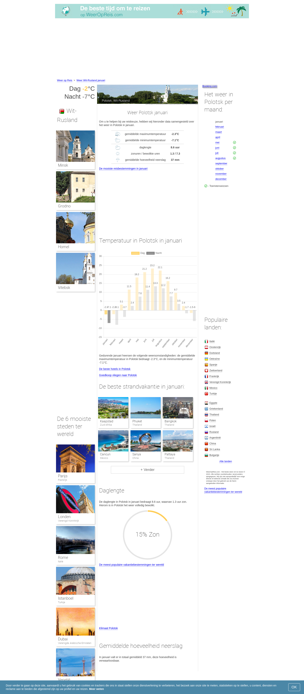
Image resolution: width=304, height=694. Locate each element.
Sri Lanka (214, 449)
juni (217, 147)
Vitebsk (64, 287)
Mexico (213, 387)
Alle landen (225, 461)
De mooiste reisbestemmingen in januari (123, 168)
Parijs (62, 476)
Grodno (64, 206)
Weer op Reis (64, 80)
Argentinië (215, 437)
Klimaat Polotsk (108, 628)
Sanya (136, 454)
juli (216, 152)
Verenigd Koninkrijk (68, 520)
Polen (212, 420)
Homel (63, 246)
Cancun (105, 454)
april (217, 137)
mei (217, 142)
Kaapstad (106, 421)
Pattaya (170, 454)
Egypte (213, 402)
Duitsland (214, 352)
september (221, 163)
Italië (60, 561)
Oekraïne (214, 358)
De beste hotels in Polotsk (114, 368)
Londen (64, 516)
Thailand (214, 414)
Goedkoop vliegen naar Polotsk (118, 375)
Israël (212, 426)
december (221, 178)
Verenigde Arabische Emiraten (74, 643)
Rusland (214, 431)
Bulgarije (214, 455)
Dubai (63, 639)
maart (218, 131)
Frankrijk (62, 479)
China (212, 443)
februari (219, 126)
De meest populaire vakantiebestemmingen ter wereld (131, 564)
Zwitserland (215, 370)
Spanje (213, 364)
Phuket (137, 421)
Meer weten (96, 689)
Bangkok (171, 421)
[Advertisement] (152, 49)
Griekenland (216, 408)
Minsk (63, 165)
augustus (220, 158)
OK (294, 687)
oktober (219, 168)
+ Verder (148, 470)
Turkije (61, 602)
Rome (63, 557)
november (221, 173)
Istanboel (65, 598)
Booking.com (209, 86)
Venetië (64, 679)
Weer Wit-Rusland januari (91, 80)
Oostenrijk (215, 347)
